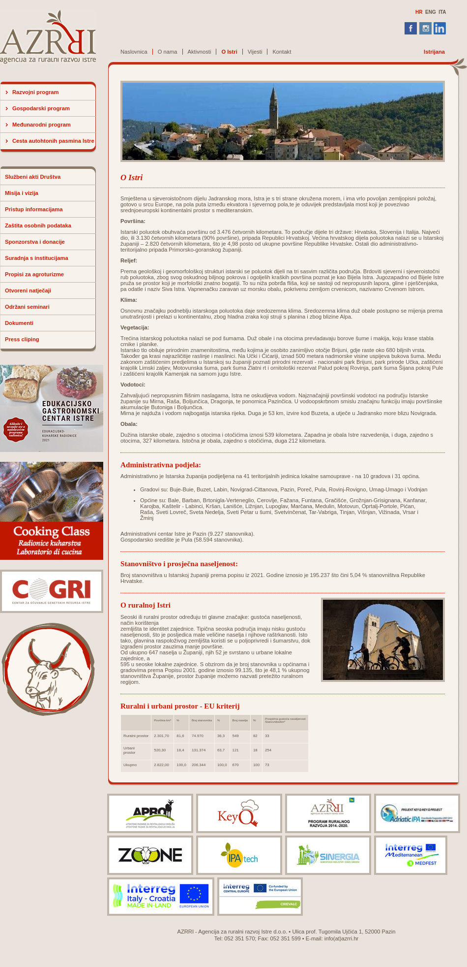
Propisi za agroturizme (34, 274)
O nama (167, 52)
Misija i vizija (21, 193)
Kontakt (281, 52)
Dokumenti (19, 323)
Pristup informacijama (34, 209)
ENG (430, 12)
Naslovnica (133, 52)
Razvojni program (35, 92)
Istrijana (434, 52)
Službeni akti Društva (32, 177)
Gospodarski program (41, 108)
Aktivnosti (199, 52)
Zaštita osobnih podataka (38, 225)
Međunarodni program (41, 125)
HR (418, 12)
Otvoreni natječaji (28, 290)
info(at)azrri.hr (341, 938)
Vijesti (255, 52)
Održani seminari (27, 307)
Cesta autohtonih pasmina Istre (53, 141)
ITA (442, 12)
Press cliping (22, 339)
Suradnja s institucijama (36, 258)
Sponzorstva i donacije (35, 242)
